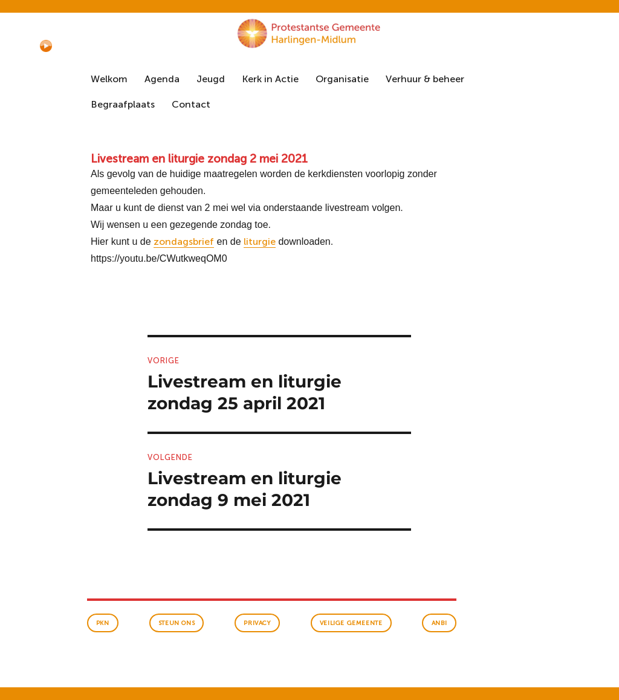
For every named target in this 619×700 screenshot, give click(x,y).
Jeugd (210, 79)
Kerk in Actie (270, 79)
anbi (439, 623)
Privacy (257, 623)
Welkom (109, 79)
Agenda (162, 79)
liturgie (260, 241)
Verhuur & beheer (425, 79)
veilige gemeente (351, 623)
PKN (102, 623)
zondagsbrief (184, 241)
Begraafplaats (123, 104)
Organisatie (342, 79)
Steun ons (176, 623)
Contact (191, 104)
